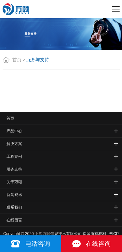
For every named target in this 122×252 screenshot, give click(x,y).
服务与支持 (37, 59)
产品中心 (14, 131)
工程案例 (14, 156)
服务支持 (14, 169)
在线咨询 (98, 243)
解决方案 (14, 143)
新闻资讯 (14, 194)
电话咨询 (37, 243)
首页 (16, 59)
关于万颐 (14, 182)
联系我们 (14, 207)
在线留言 (14, 220)
